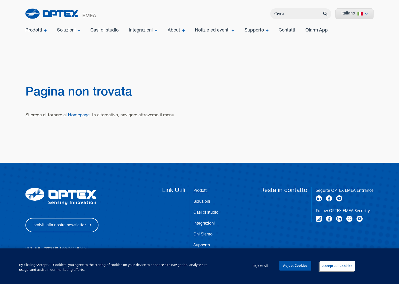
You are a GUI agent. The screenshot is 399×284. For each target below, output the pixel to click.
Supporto (201, 246)
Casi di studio (205, 213)
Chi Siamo (202, 235)
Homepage (79, 115)
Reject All (260, 265)
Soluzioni (201, 202)
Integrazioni (204, 224)
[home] (60, 13)
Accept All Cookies (337, 265)
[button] (61, 225)
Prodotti (200, 191)
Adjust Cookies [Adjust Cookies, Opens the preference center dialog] (295, 265)
